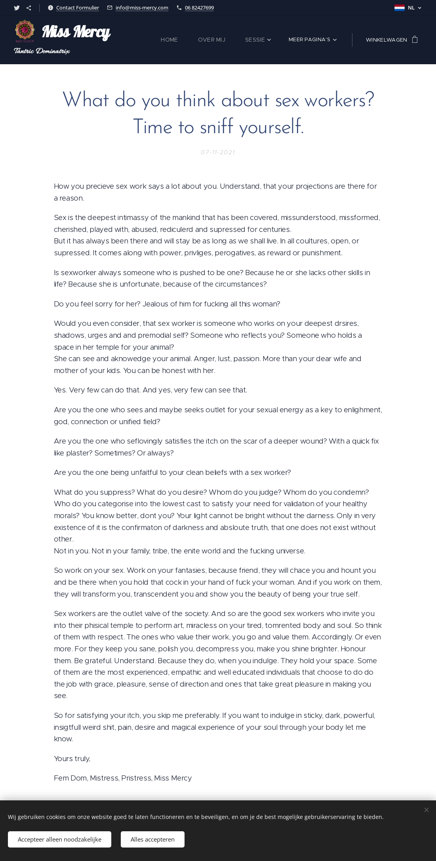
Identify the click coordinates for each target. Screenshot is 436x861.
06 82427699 (199, 7)
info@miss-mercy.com (142, 7)
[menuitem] (178, 40)
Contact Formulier (77, 7)
